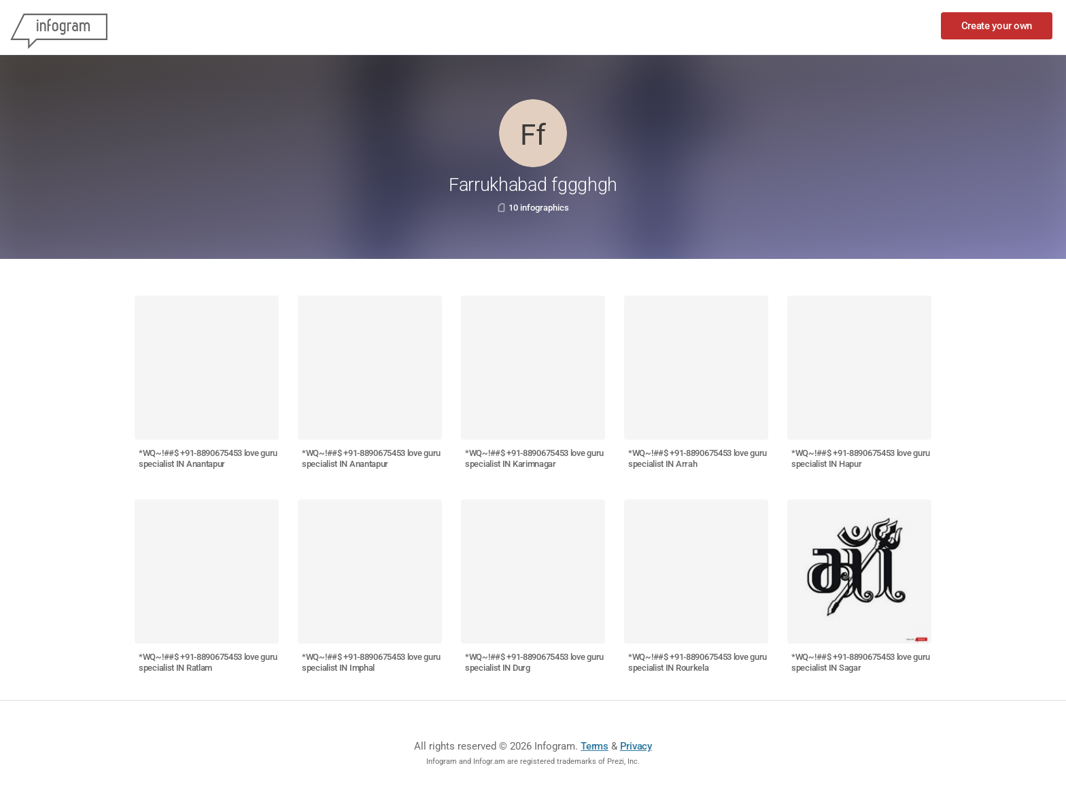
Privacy (636, 746)
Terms (594, 746)
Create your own (997, 26)
